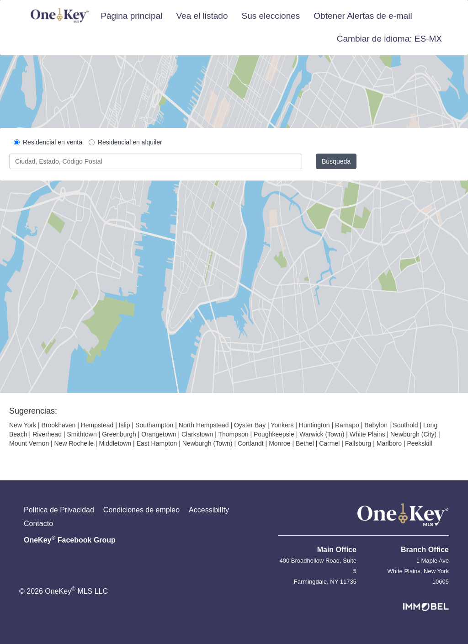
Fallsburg (358, 443)
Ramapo (347, 425)
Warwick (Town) (321, 434)
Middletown (115, 443)
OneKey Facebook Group (70, 539)
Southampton (154, 425)
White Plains (367, 434)
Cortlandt (251, 443)
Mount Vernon (29, 443)
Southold (405, 425)
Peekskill (419, 443)
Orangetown (158, 434)
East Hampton (157, 443)
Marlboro (389, 443)
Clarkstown (197, 434)
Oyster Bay (250, 425)
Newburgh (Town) (207, 443)
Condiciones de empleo (141, 510)
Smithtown (81, 434)
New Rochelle (74, 443)
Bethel (305, 443)
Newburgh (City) (413, 434)
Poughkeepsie (274, 434)
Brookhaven (59, 425)
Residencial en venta (48, 142)
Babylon (376, 425)
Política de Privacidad (59, 510)
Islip (124, 425)
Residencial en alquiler (125, 142)
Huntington (314, 425)
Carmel (329, 443)
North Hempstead (204, 425)
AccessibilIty (209, 510)
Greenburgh (119, 434)
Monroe (279, 443)
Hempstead (97, 425)
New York (22, 425)
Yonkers (282, 425)
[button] (389, 38)
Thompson (233, 434)
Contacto (38, 523)
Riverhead (47, 434)
